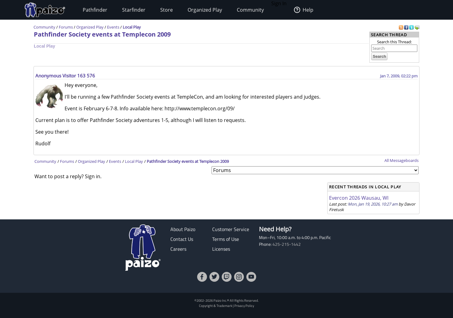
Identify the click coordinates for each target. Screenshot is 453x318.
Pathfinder (95, 9)
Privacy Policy (244, 305)
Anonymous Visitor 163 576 (65, 76)
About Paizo (182, 229)
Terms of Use (225, 239)
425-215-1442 (286, 244)
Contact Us (181, 239)
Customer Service (230, 229)
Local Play (132, 27)
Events (113, 27)
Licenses (221, 249)
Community (250, 9)
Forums (66, 27)
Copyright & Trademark (215, 305)
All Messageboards (401, 160)
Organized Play (205, 9)
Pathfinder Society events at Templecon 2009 (102, 34)
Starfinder (133, 9)
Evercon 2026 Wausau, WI (358, 197)
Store (166, 9)
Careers (178, 249)
